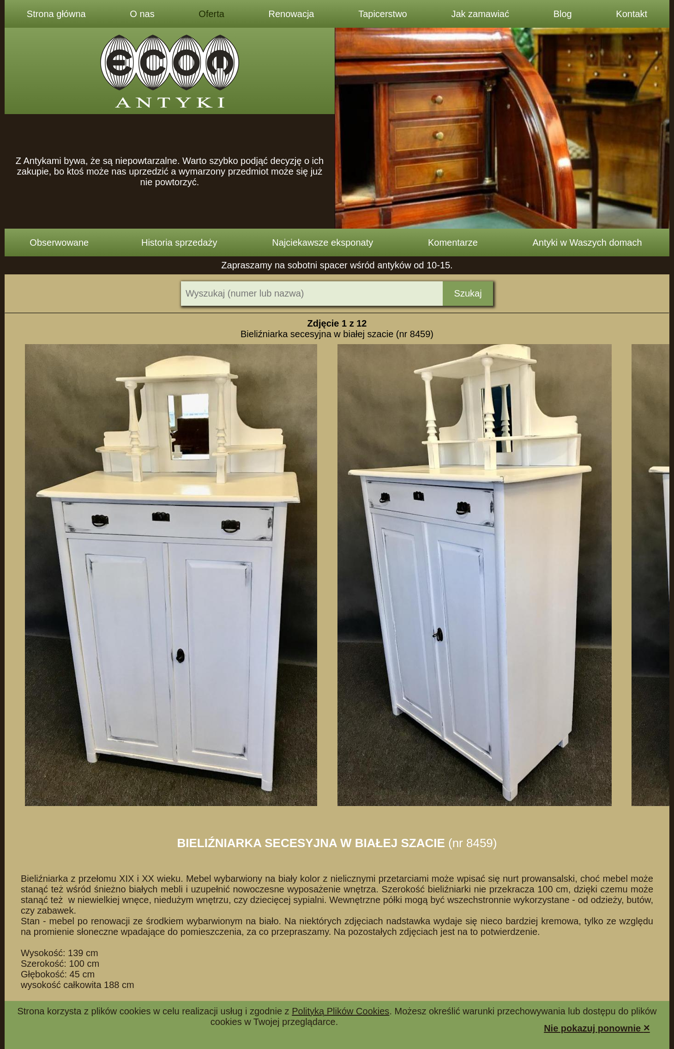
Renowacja (291, 14)
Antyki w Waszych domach (587, 242)
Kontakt (631, 14)
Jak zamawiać (480, 14)
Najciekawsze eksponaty (322, 242)
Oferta (211, 14)
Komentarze (453, 242)
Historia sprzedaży (179, 242)
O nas (142, 14)
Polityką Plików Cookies (340, 1011)
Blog (563, 14)
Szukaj (468, 293)
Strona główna (56, 14)
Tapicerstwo (382, 14)
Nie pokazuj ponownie (597, 1027)
